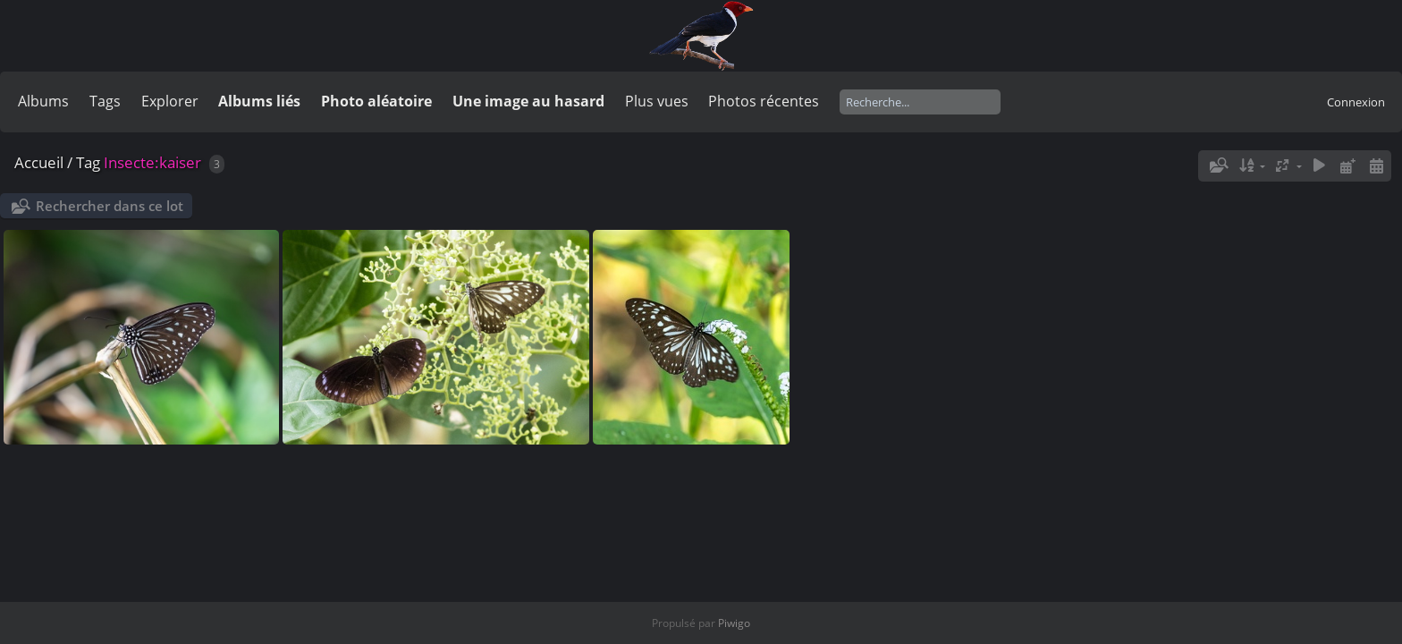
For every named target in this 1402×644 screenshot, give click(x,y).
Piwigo (734, 623)
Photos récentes (763, 101)
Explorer (169, 101)
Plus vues (656, 101)
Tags (105, 101)
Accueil (38, 162)
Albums (43, 101)
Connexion (1356, 102)
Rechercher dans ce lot (109, 206)
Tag (88, 162)
